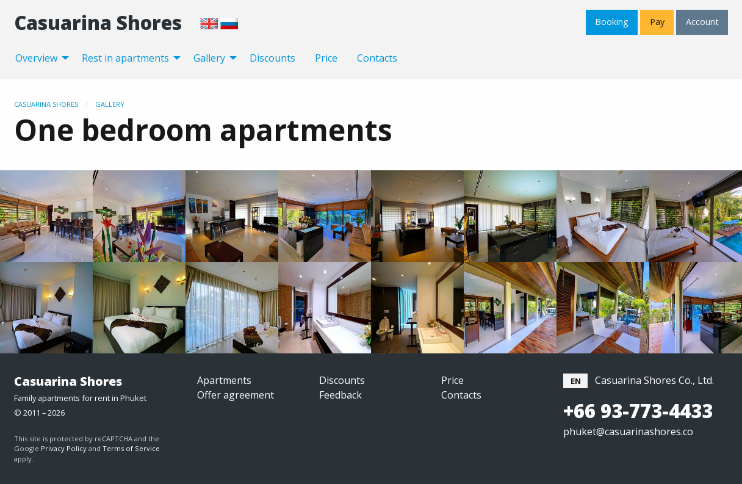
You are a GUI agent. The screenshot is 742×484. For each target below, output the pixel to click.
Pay (657, 21)
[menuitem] (38, 57)
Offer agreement (235, 395)
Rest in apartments (125, 58)
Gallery (209, 58)
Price (326, 58)
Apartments (224, 380)
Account (702, 21)
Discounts (272, 58)
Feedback (340, 395)
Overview (36, 58)
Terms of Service (131, 448)
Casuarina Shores (98, 22)
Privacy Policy (64, 448)
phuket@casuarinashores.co (628, 431)
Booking (612, 21)
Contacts (377, 58)
